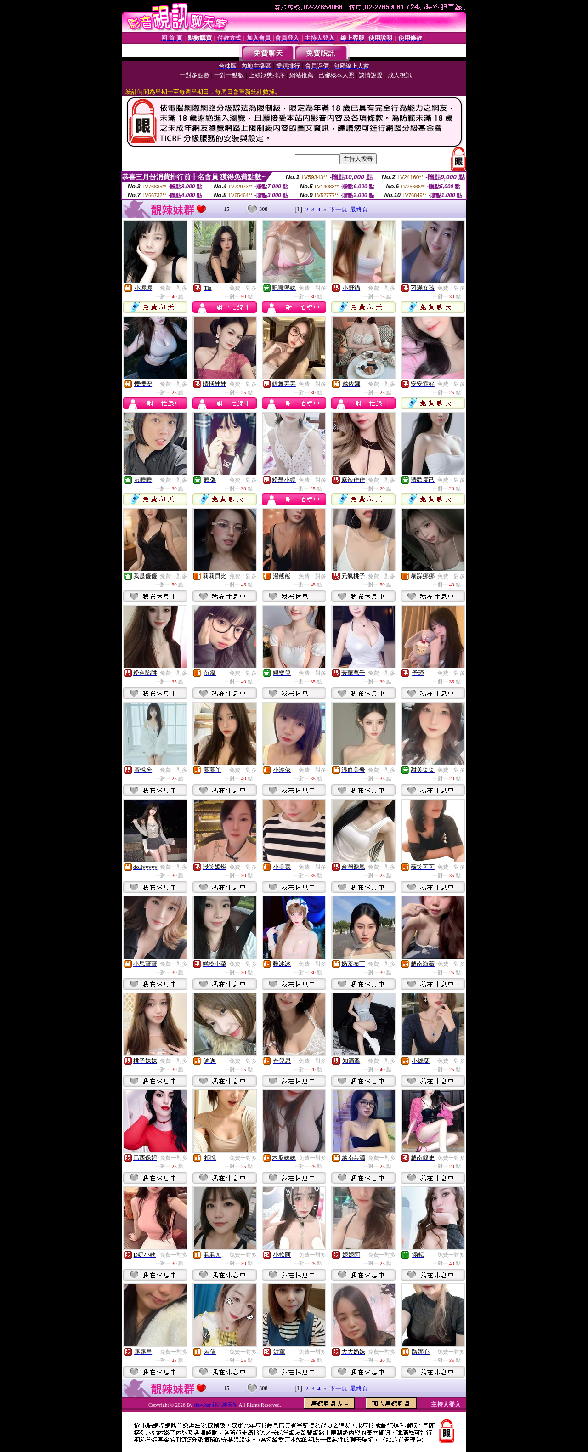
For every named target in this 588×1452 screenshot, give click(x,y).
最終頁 (359, 209)
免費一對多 (173, 288)
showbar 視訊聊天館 (216, 1404)
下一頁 (338, 209)
